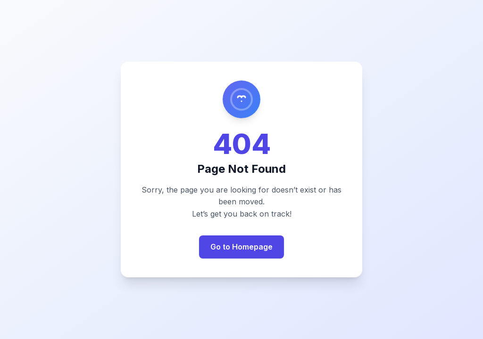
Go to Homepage (241, 246)
